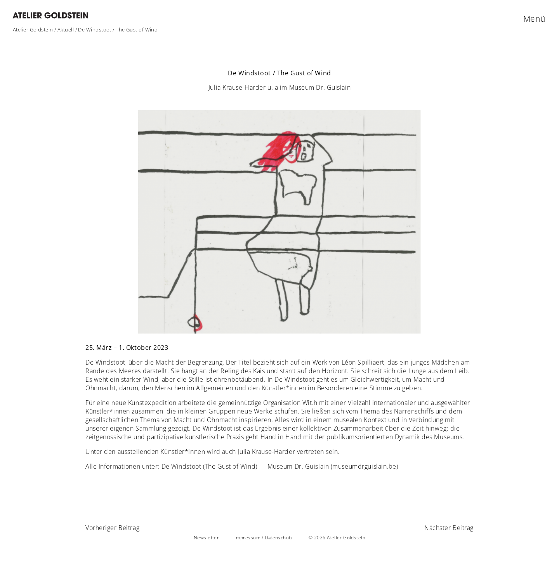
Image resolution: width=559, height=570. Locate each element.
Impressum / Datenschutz (263, 537)
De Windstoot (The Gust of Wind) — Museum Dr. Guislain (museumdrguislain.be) (279, 466)
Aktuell (65, 29)
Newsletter (206, 537)
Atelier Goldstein (33, 29)
